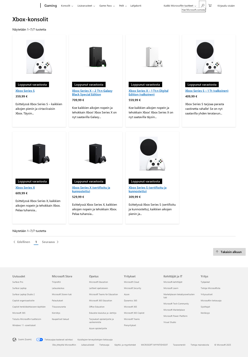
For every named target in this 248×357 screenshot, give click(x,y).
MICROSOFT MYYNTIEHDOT (154, 344)
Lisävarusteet (85, 5)
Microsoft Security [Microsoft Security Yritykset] (132, 288)
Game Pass (105, 5)
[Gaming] (50, 5)
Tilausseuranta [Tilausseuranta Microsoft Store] (59, 306)
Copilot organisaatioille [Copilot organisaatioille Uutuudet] (23, 300)
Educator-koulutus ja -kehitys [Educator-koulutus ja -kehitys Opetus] (102, 312)
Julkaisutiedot (87, 344)
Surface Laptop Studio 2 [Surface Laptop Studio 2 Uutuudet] (23, 294)
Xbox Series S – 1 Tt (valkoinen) (206, 91)
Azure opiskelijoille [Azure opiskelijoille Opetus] (98, 328)
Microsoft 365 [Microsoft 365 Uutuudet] (18, 312)
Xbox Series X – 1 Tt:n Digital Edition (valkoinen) (148, 92)
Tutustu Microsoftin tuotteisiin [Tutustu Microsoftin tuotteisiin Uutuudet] (26, 319)
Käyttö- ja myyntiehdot (125, 344)
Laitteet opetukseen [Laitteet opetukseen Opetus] (98, 288)
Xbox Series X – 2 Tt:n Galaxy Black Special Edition (92, 92)
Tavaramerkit (179, 344)
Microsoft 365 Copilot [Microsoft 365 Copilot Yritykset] (134, 312)
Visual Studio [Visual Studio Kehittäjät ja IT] (170, 322)
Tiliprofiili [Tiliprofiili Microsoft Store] (56, 281)
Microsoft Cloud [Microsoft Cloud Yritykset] (131, 281)
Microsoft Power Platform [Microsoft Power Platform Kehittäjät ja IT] (175, 315)
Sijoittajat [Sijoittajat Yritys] (205, 306)
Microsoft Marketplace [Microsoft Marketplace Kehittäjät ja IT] (174, 309)
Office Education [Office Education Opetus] (96, 306)
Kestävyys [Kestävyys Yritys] (205, 312)
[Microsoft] (25, 5)
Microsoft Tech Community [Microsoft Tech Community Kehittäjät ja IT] (176, 303)
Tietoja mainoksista (200, 344)
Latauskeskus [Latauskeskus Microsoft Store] (58, 288)
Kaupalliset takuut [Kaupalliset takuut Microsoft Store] (60, 319)
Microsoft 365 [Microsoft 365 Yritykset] (130, 306)
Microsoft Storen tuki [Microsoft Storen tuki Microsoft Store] (62, 294)
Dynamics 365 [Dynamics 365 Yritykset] (130, 300)
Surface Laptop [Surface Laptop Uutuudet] (19, 288)
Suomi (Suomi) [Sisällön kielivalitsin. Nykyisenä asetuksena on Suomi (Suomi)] (25, 339)
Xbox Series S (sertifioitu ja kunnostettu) (147, 189)
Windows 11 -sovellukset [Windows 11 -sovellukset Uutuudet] (24, 325)
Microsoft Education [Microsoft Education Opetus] (98, 281)
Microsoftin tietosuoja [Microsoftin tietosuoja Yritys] (211, 300)
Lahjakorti (135, 5)
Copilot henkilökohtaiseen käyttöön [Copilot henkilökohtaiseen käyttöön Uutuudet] (29, 306)
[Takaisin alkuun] (229, 252)
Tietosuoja (104, 344)
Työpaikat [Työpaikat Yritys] (205, 281)
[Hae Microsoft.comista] (202, 5)
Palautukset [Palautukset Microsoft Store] (57, 300)
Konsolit (65, 5)
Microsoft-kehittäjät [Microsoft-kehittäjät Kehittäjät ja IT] (173, 281)
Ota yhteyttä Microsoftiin (64, 344)
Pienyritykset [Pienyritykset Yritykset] (130, 325)
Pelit (121, 5)
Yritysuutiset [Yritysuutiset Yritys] (207, 294)
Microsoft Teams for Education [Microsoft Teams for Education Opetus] (103, 294)
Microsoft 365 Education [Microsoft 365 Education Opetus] (100, 300)
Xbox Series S (25, 91)
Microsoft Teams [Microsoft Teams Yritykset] (132, 319)
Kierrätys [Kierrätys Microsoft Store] (56, 312)
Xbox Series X (25, 187)
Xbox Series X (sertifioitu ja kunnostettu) (91, 189)
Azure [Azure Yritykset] (126, 294)
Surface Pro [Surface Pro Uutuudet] (17, 281)
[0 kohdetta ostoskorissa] (210, 5)
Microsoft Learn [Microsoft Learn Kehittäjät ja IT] (171, 288)
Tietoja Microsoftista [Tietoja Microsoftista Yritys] (210, 288)
